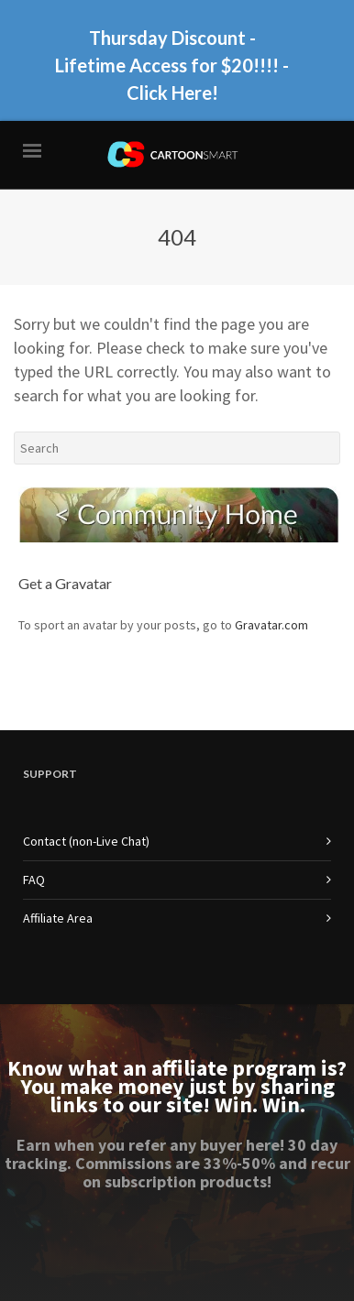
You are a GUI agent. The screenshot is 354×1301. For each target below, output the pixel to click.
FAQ (34, 879)
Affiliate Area (58, 918)
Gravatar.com (271, 625)
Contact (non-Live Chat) (86, 841)
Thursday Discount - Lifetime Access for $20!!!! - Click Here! (172, 65)
